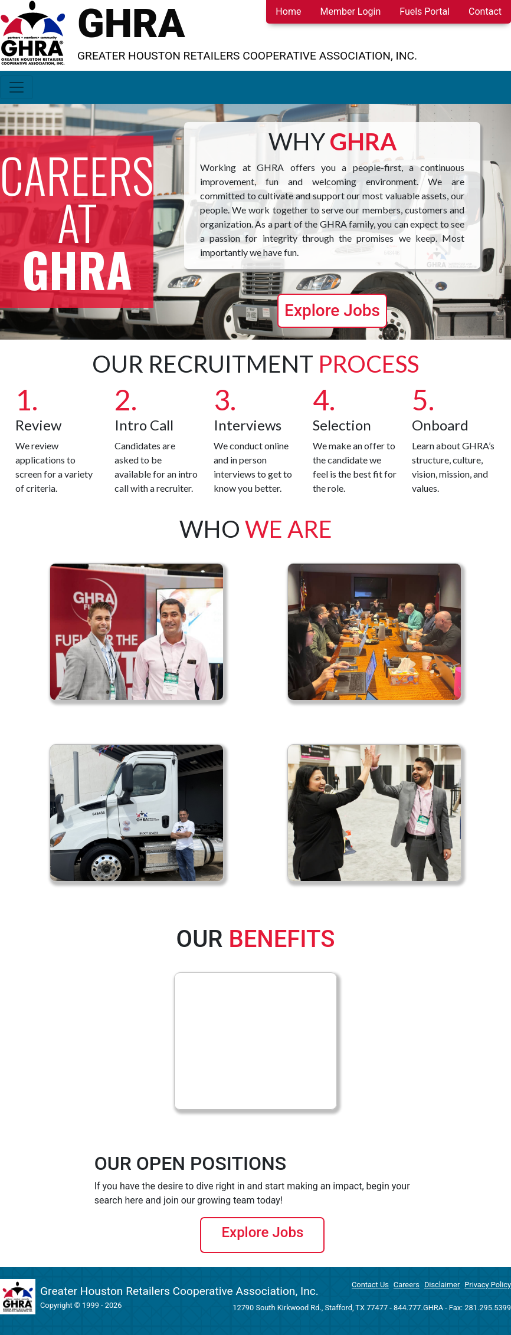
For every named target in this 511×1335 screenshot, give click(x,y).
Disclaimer (442, 1284)
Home (288, 11)
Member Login (350, 11)
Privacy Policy (487, 1284)
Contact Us (370, 1284)
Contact (485, 11)
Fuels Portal (424, 11)
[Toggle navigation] (16, 87)
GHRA (131, 24)
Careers (407, 1284)
